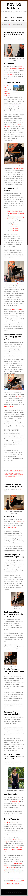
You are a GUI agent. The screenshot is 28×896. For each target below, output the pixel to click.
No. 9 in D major (14, 230)
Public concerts (19, 470)
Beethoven (12, 880)
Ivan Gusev (18, 396)
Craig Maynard (16, 105)
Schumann (11, 884)
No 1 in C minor (14, 225)
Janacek (10, 474)
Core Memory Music (6, 87)
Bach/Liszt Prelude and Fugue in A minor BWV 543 (13, 849)
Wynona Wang (7, 476)
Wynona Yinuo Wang (16, 476)
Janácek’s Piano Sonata (16, 309)
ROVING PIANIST (14, 6)
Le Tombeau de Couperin (15, 284)
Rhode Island (11, 883)
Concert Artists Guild (9, 74)
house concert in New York (17, 68)
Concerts (12, 470)
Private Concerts (19, 879)
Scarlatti (17, 883)
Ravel (21, 474)
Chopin (17, 880)
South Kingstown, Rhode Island (7, 93)
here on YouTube (8, 406)
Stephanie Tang (12, 527)
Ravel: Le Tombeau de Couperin (15, 213)
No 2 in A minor (14, 227)
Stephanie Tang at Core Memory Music (13, 486)
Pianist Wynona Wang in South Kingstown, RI (14, 34)
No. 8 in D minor (14, 228)
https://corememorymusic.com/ (13, 871)
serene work (10, 764)
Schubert (6, 884)
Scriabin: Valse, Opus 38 (13, 211)
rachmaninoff (16, 474)
